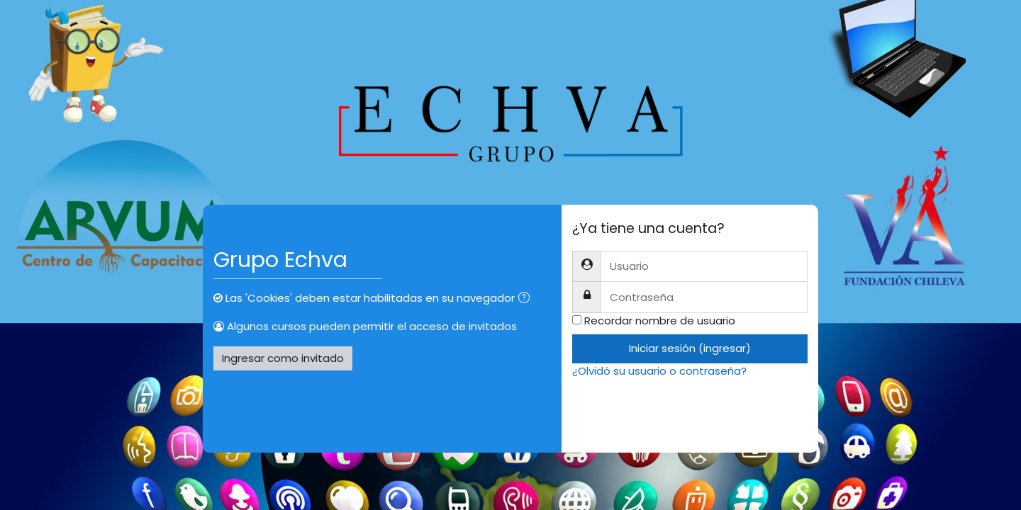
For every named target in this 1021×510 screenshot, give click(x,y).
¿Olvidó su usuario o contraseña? (659, 370)
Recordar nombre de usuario (659, 320)
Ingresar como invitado (283, 358)
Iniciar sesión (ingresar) (690, 348)
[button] (527, 299)
